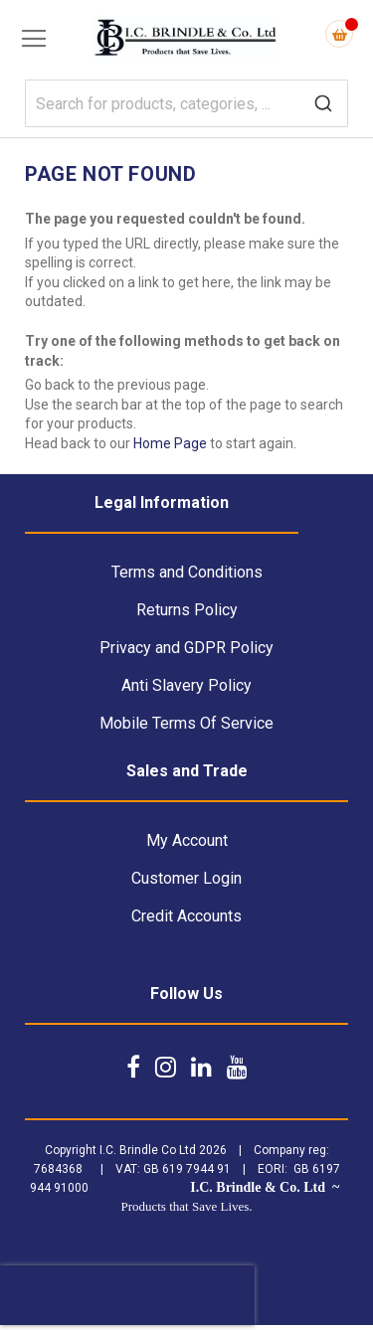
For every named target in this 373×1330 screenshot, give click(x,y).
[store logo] (186, 39)
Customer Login (186, 878)
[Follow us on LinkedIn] (201, 1066)
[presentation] (127, 1295)
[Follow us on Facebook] (133, 1066)
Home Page (170, 443)
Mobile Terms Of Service (186, 723)
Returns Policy (187, 609)
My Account (187, 840)
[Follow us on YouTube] (237, 1066)
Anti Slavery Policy (186, 685)
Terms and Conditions (187, 572)
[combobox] (186, 103)
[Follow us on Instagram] (165, 1066)
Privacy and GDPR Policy (186, 647)
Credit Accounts (186, 916)
